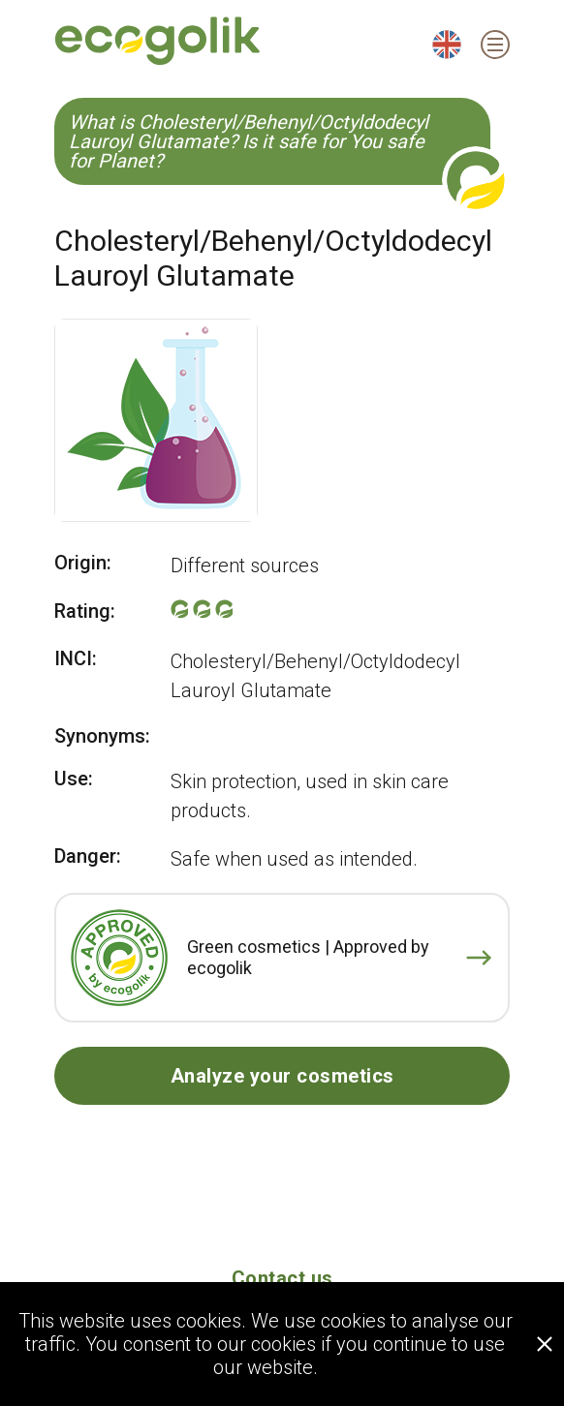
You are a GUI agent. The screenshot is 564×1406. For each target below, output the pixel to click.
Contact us (282, 1278)
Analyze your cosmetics (282, 1075)
